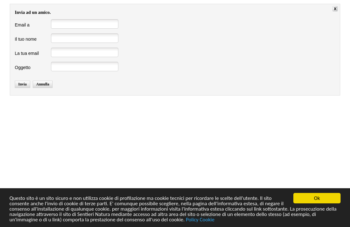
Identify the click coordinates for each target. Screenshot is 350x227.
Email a (22, 24)
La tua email (27, 53)
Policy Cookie (200, 220)
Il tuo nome (26, 39)
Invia (22, 84)
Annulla (42, 84)
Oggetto (23, 67)
